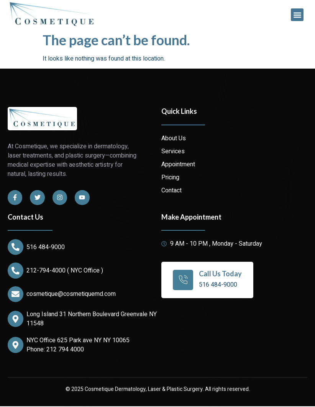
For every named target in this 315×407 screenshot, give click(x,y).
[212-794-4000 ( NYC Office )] (16, 271)
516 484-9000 (46, 247)
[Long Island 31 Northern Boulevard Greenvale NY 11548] (16, 320)
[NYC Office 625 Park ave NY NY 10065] (16, 346)
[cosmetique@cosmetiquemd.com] (16, 295)
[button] (297, 14)
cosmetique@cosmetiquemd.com (71, 294)
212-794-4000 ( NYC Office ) (65, 271)
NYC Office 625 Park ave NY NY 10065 (78, 341)
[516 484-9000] (16, 247)
